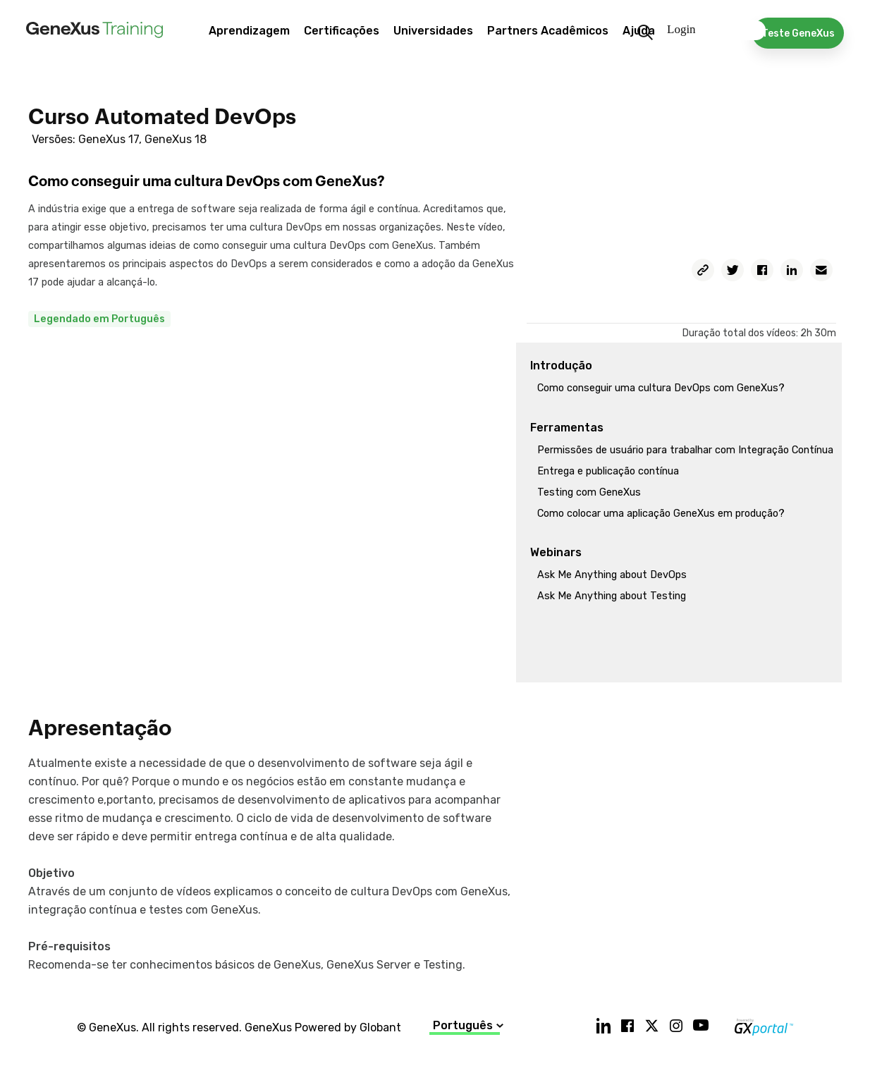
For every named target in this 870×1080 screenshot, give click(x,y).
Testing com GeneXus (589, 492)
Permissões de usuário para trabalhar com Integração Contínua (685, 450)
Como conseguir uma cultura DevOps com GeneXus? (661, 388)
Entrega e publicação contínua (608, 471)
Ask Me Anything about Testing (611, 596)
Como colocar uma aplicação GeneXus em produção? (661, 514)
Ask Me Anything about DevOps (612, 575)
